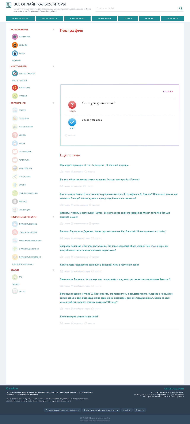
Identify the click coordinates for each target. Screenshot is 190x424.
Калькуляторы (20, 18)
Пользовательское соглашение (62, 410)
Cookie (126, 410)
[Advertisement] (119, 59)
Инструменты (49, 18)
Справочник (77, 18)
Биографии (104, 18)
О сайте (140, 410)
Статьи (128, 18)
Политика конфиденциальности (101, 410)
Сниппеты (172, 18)
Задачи (149, 18)
